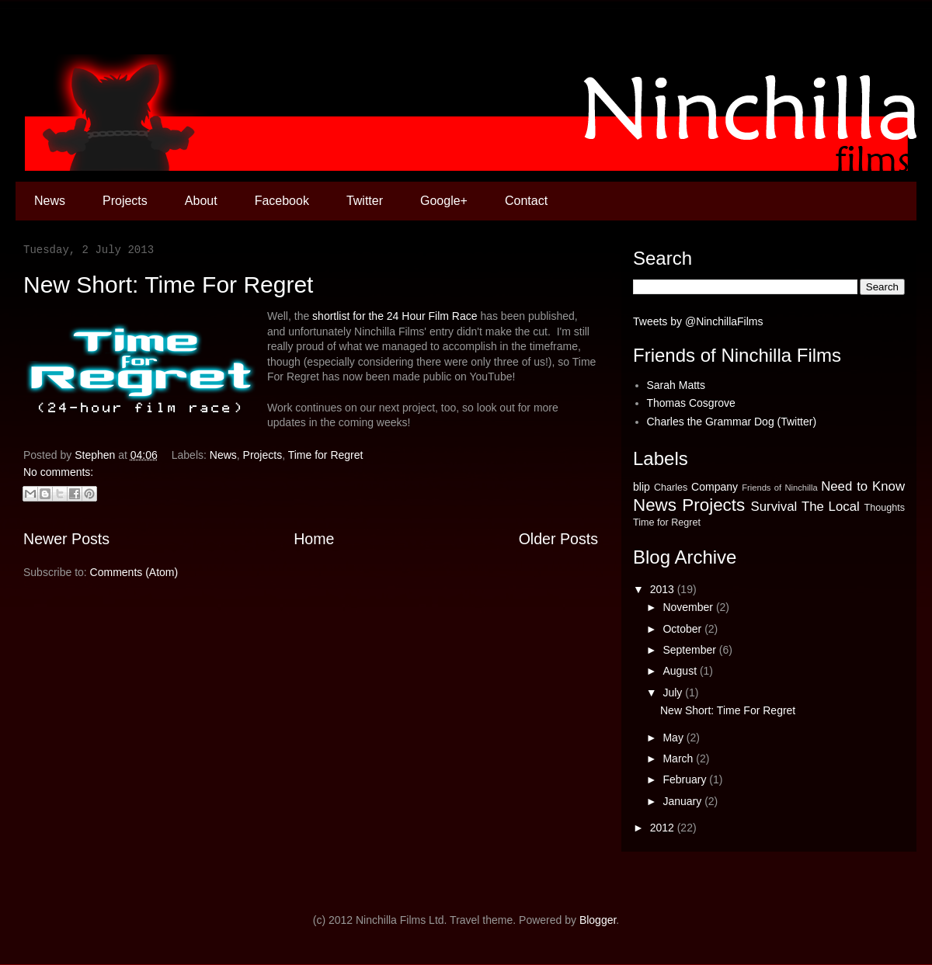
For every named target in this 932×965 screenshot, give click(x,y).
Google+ (444, 200)
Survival (774, 506)
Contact (526, 200)
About (201, 200)
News (49, 200)
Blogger (597, 920)
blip (641, 487)
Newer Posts (66, 538)
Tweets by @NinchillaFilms (698, 321)
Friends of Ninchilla (780, 487)
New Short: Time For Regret (168, 284)
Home (314, 538)
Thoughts (884, 507)
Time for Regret (325, 455)
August (680, 671)
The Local (831, 506)
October (683, 629)
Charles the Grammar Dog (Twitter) (732, 421)
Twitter (364, 200)
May (674, 737)
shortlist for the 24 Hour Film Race (394, 316)
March (679, 758)
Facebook (282, 200)
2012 (663, 827)
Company (714, 487)
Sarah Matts (676, 385)
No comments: (58, 472)
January (683, 801)
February (685, 779)
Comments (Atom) (134, 572)
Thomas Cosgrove (691, 403)
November (688, 607)
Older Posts (558, 538)
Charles (670, 487)
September (690, 650)
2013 (663, 589)
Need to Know (863, 486)
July (673, 692)
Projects (125, 200)
